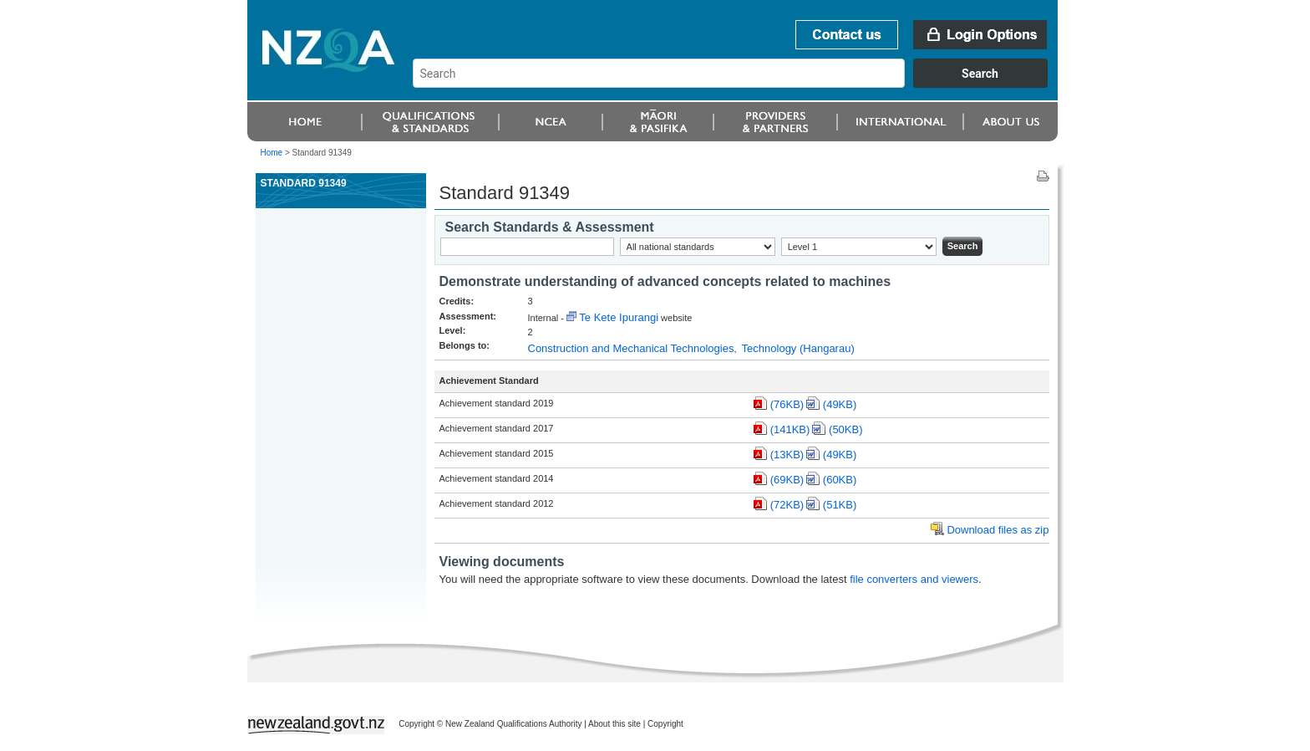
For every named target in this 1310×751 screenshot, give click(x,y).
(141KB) (790, 429)
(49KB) (839, 404)
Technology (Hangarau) (798, 348)
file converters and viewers (914, 579)
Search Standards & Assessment (549, 227)
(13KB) (787, 454)
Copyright (665, 723)
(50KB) (845, 429)
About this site (614, 723)
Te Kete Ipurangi (618, 317)
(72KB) (787, 504)
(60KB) (839, 479)
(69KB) (787, 479)
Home (272, 152)
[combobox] (738, 83)
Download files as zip (998, 530)
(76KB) (787, 404)
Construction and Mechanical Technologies (631, 348)
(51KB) (839, 504)
